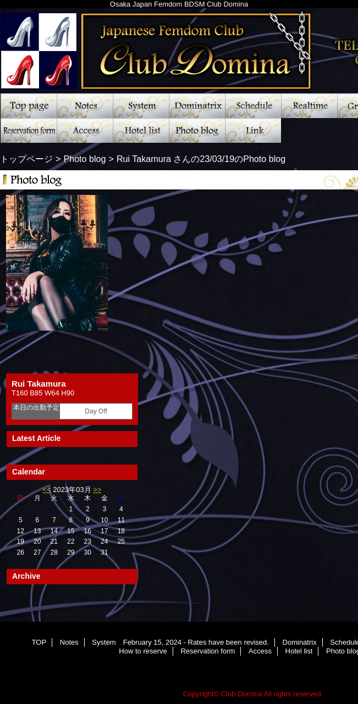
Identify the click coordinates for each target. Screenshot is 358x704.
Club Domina (241, 694)
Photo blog (197, 130)
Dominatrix (197, 105)
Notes (85, 105)
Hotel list (141, 130)
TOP (29, 105)
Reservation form (29, 130)
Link (253, 130)
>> (97, 489)
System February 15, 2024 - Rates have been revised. (141, 105)
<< (46, 489)
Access (85, 130)
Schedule (253, 105)
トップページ (26, 159)
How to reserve (143, 651)
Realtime (309, 105)
